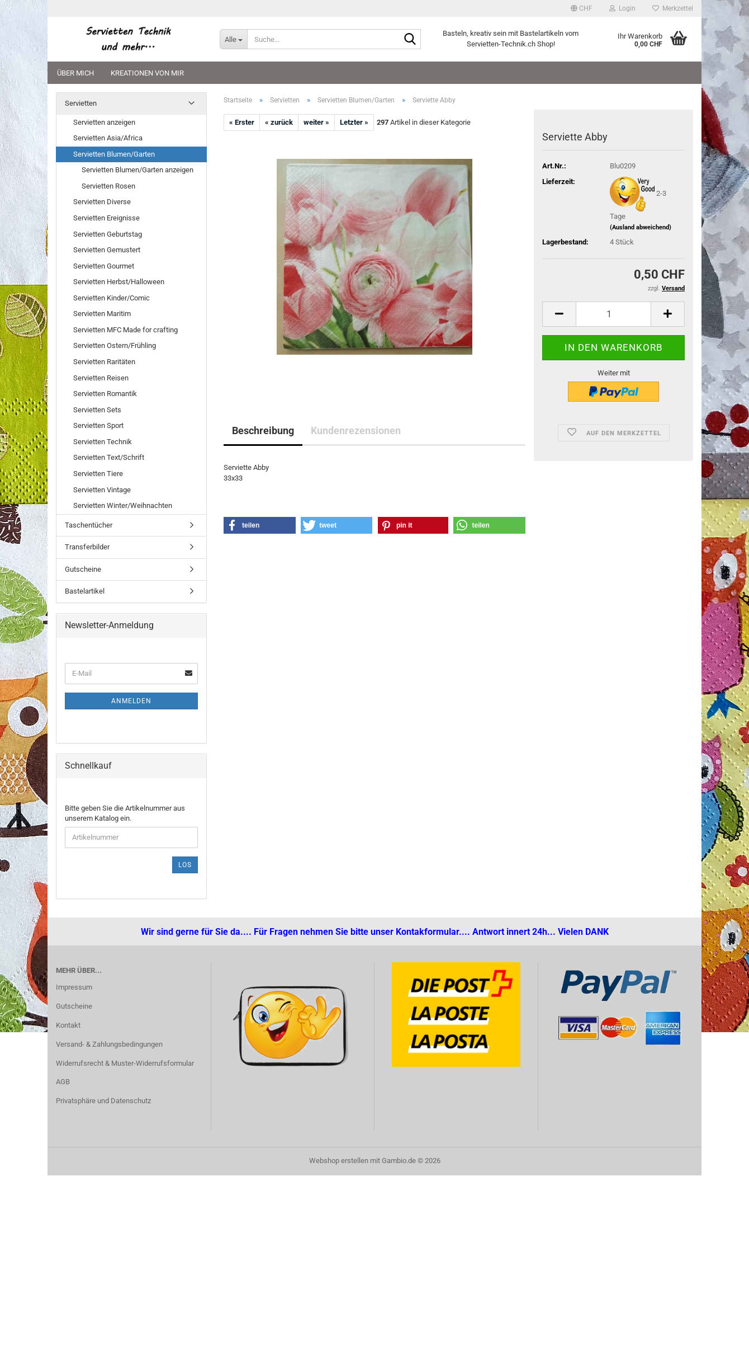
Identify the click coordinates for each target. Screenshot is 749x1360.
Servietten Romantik (105, 393)
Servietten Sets (97, 410)
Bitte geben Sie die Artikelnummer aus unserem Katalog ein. (125, 813)
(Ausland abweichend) (640, 227)
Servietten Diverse (102, 201)
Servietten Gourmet (103, 266)
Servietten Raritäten (104, 361)
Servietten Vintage (102, 490)
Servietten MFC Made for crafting (125, 330)
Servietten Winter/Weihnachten (122, 505)
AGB (63, 1081)
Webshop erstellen (338, 1160)
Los (185, 865)
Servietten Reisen (101, 378)
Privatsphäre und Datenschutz (103, 1101)
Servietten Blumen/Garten (114, 154)
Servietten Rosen (108, 186)
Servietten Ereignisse (106, 218)
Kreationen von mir (147, 73)
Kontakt (68, 1025)
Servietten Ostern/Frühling (114, 345)
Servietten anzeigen (104, 122)
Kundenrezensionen (356, 430)
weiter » (316, 122)
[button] (581, 8)
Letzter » (354, 122)
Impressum (74, 987)
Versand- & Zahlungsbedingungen (109, 1044)
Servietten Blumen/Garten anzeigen (137, 170)
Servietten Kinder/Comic (111, 298)
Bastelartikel (85, 591)
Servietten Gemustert (106, 250)
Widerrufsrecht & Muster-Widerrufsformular (125, 1063)
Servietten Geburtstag (107, 234)
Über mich (75, 73)
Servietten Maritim (102, 313)
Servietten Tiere (98, 473)
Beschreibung (263, 430)
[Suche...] (233, 39)
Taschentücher (88, 525)
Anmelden (131, 701)
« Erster (241, 122)
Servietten (81, 103)
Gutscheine (83, 569)
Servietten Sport (98, 425)
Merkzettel (672, 8)
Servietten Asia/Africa (108, 138)
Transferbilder (87, 547)
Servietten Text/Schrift (108, 457)
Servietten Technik (102, 441)
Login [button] (622, 8)
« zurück (279, 122)
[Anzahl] (613, 314)
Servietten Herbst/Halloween (118, 281)
